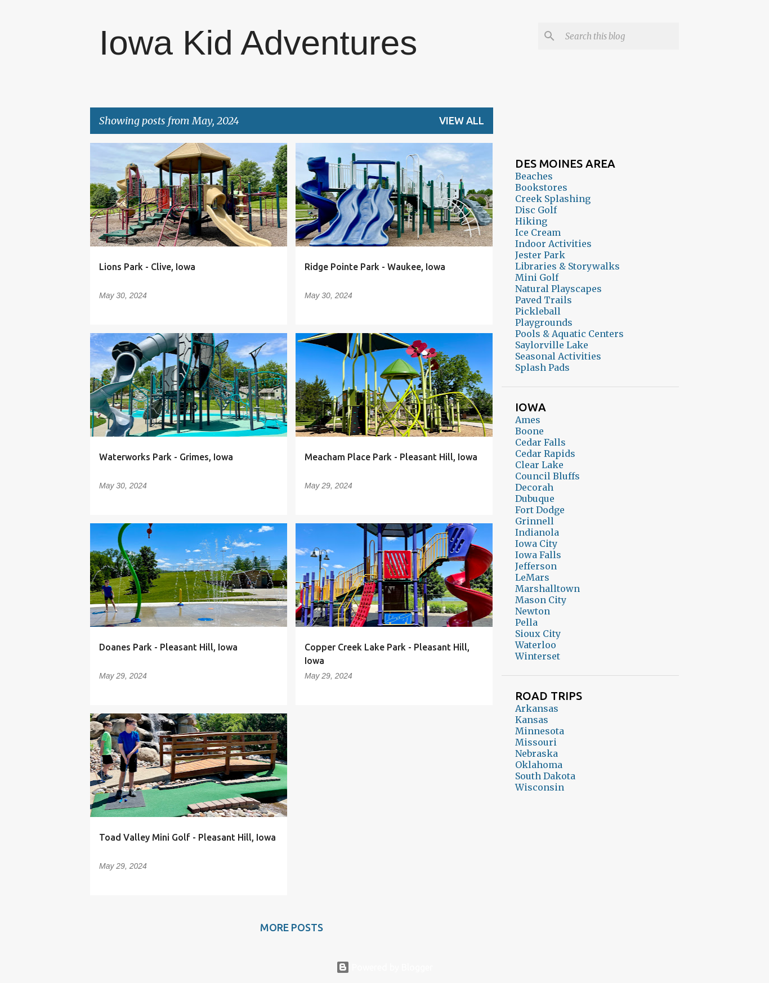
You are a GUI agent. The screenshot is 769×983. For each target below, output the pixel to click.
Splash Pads (542, 367)
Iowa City (536, 543)
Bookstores (541, 187)
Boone (529, 431)
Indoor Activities (553, 243)
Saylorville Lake (551, 345)
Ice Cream (538, 232)
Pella (526, 622)
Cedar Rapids (545, 453)
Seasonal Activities (558, 356)
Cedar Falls (540, 442)
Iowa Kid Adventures (258, 42)
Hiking (531, 221)
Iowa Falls (538, 554)
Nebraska (536, 753)
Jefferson (536, 566)
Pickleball (538, 311)
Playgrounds (544, 322)
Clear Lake (539, 464)
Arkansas (536, 708)
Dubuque (535, 498)
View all (461, 120)
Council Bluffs (547, 476)
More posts (291, 927)
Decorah (534, 487)
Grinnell (534, 521)
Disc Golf (536, 210)
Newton (532, 611)
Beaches (534, 176)
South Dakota (545, 776)
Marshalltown (547, 588)
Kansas (531, 719)
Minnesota (539, 731)
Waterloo (535, 644)
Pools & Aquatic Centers (569, 333)
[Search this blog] (620, 36)
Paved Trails (543, 300)
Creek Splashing (553, 198)
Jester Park (540, 255)
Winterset (537, 656)
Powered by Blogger (384, 967)
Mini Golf (536, 277)
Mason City (540, 599)
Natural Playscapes (558, 288)
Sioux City (538, 633)
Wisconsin (539, 787)
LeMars (532, 577)
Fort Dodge (540, 509)
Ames (527, 419)
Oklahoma (538, 764)
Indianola (537, 532)
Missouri (536, 742)
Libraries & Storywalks (567, 266)
